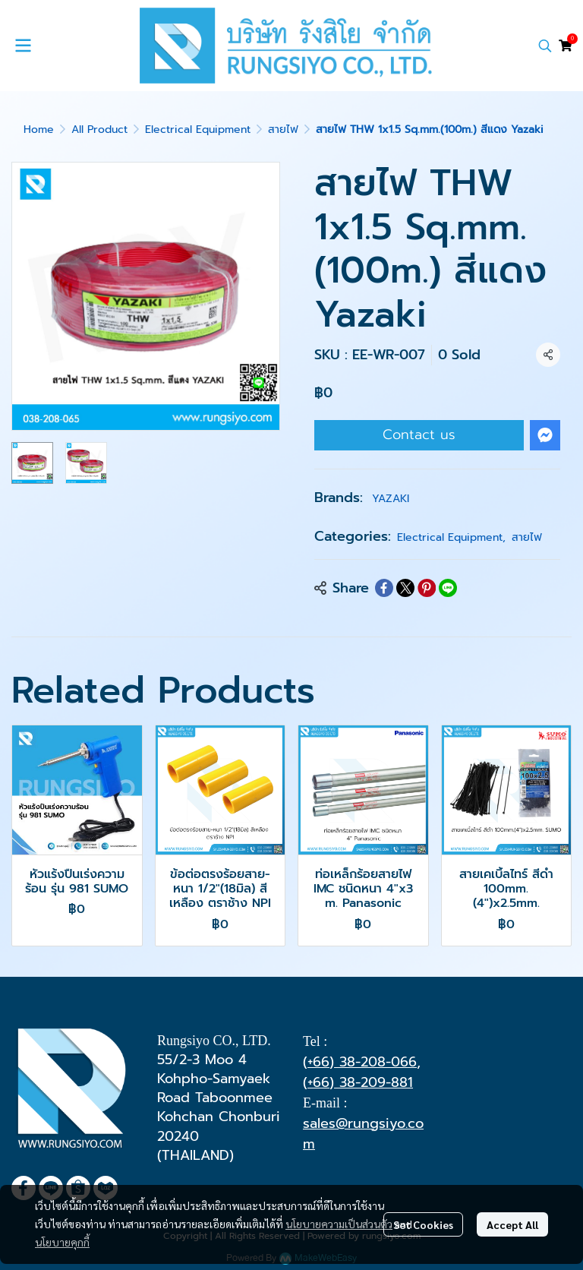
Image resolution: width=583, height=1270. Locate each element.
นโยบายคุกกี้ (62, 1242)
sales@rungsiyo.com (363, 1134)
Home (39, 129)
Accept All (512, 1224)
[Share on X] (405, 588)
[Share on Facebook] (384, 588)
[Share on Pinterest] (427, 588)
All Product (99, 129)
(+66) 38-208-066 (360, 1062)
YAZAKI (390, 499)
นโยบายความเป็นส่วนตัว (338, 1224)
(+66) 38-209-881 (358, 1082)
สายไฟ (283, 129)
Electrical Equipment (198, 129)
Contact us (419, 434)
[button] (545, 45)
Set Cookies (423, 1224)
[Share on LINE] (448, 588)
